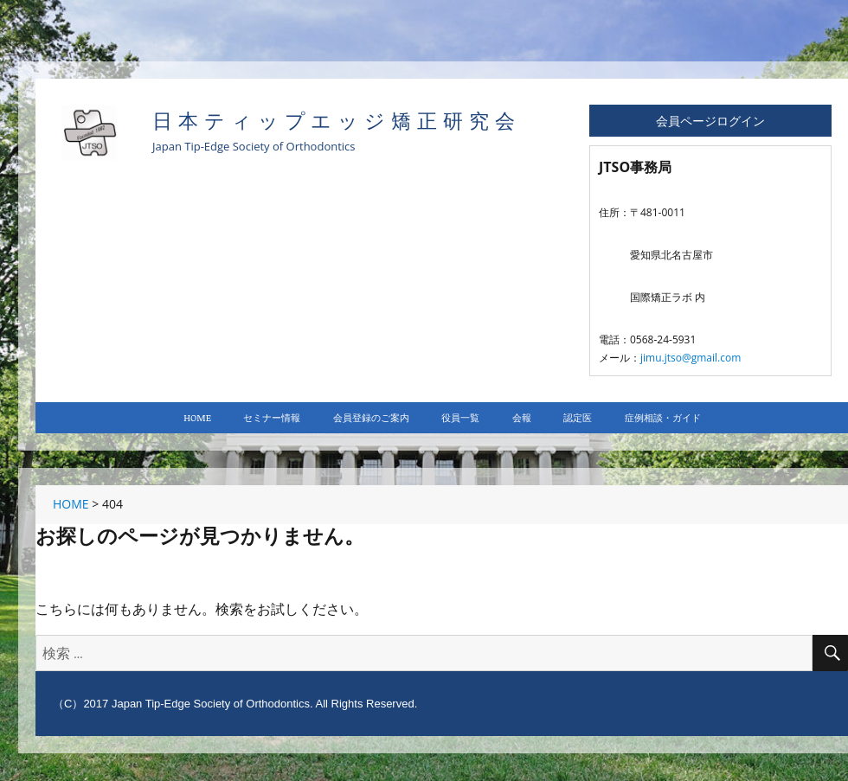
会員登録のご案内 (371, 417)
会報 (521, 417)
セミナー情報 (271, 417)
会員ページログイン (710, 120)
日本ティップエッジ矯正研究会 (336, 121)
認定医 (577, 417)
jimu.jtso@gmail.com (690, 357)
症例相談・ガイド (663, 417)
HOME (197, 417)
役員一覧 (460, 417)
